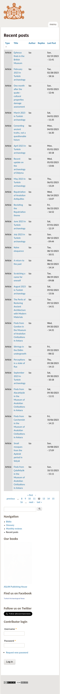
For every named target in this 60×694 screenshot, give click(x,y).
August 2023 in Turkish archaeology (20, 290)
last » (39, 502)
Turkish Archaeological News (14, 598)
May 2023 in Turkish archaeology (20, 182)
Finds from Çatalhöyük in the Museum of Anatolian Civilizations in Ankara (19, 477)
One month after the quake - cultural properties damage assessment (19, 96)
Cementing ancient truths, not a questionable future (20, 132)
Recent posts (12, 532)
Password (10, 640)
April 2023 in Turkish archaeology (20, 149)
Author (32, 43)
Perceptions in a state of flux (19, 363)
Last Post (51, 43)
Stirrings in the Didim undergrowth (20, 350)
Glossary (10, 525)
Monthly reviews (14, 528)
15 (53, 498)
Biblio (8, 521)
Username (10, 629)
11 (34, 498)
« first (30, 495)
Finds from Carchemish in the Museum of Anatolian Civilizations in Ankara (19, 427)
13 (43, 498)
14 (48, 498)
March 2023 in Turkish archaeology (19, 116)
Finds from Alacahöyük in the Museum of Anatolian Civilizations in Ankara (19, 400)
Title (16, 43)
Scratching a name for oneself (19, 277)
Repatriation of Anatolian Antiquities (20, 195)
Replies (41, 43)
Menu (53, 24)
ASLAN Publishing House (15, 586)
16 (21, 502)
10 (29, 498)
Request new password (17, 652)
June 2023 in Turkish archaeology (20, 225)
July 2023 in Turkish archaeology (19, 238)
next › (32, 502)
